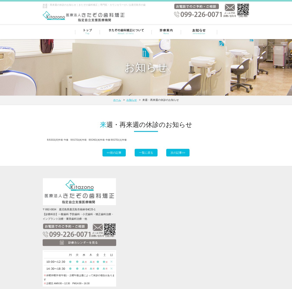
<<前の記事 (114, 152)
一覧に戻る (146, 152)
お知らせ (131, 99)
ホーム (117, 99)
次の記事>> (178, 152)
